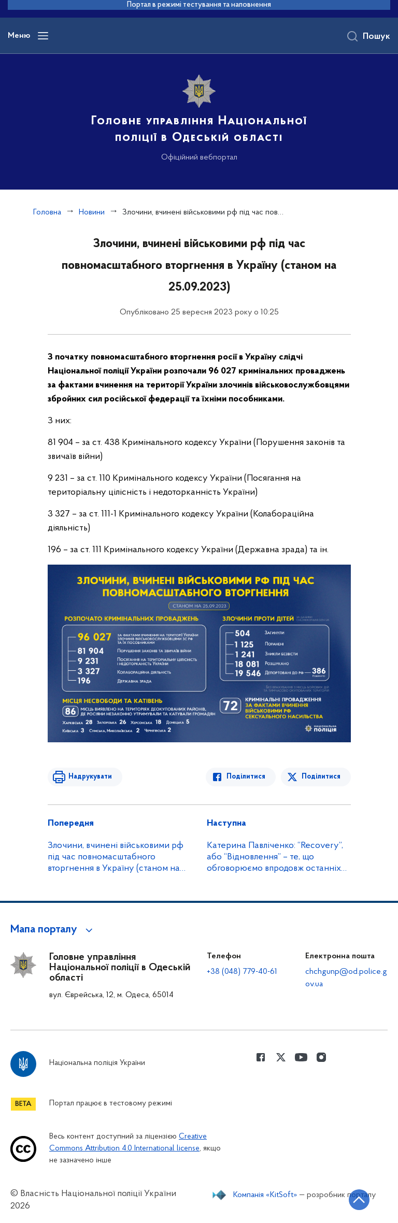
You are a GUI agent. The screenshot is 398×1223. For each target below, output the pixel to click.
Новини (92, 212)
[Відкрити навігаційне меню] (43, 36)
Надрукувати (90, 777)
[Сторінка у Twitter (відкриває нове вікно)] (281, 1057)
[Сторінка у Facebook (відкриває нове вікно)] (260, 1057)
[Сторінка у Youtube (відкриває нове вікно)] (301, 1057)
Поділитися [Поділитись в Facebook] (245, 777)
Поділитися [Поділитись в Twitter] (321, 777)
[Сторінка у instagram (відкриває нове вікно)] (321, 1057)
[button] (53, 930)
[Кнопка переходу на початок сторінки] (359, 1199)
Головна (47, 212)
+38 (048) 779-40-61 (242, 972)
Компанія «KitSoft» (265, 1195)
